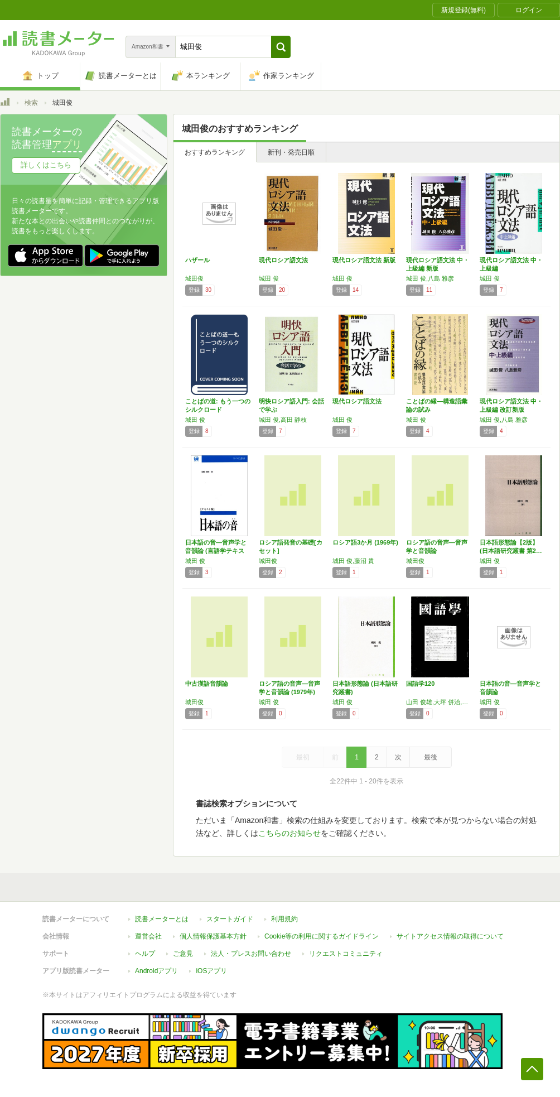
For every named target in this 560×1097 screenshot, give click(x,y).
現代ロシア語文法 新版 (363, 260)
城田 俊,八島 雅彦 (430, 278)
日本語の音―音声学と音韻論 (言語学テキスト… (216, 550)
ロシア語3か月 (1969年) (365, 542)
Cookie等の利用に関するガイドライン (321, 936)
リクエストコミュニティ (346, 953)
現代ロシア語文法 (283, 260)
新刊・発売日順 (291, 152)
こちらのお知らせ (289, 833)
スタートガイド (229, 919)
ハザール (197, 260)
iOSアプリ (211, 971)
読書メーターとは (162, 919)
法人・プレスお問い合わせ (251, 953)
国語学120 (420, 683)
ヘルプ (145, 953)
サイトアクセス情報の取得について (450, 936)
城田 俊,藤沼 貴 (353, 560)
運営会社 (148, 936)
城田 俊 (269, 278)
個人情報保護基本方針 (213, 936)
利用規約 (284, 919)
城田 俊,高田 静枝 (283, 419)
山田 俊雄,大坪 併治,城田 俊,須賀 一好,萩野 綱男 (440, 702)
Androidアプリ (156, 971)
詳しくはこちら (46, 165)
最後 (430, 757)
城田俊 (194, 278)
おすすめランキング (215, 152)
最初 (303, 757)
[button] (281, 47)
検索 (31, 103)
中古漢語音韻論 (206, 683)
